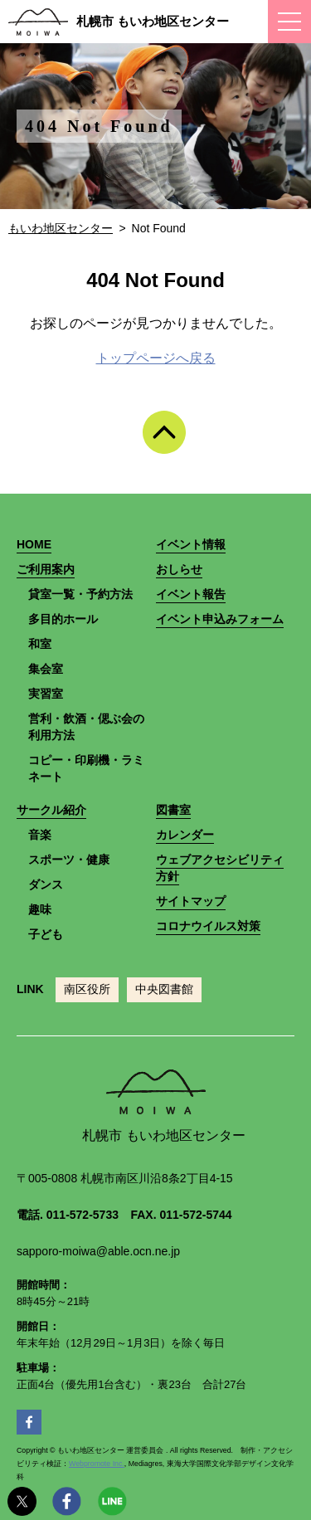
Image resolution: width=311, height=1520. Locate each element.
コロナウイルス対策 (208, 926)
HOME (34, 544)
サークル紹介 (51, 809)
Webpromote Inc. (96, 1463)
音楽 (39, 834)
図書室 (173, 809)
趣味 (39, 909)
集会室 (45, 668)
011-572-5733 (82, 1214)
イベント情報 (191, 544)
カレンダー (185, 834)
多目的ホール (63, 619)
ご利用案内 (46, 569)
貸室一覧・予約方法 (80, 594)
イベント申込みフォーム (220, 619)
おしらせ (179, 569)
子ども (45, 934)
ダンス (45, 884)
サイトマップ (191, 901)
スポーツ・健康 (68, 859)
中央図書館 (164, 989)
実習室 (45, 693)
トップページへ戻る (156, 358)
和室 (39, 643)
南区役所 (87, 989)
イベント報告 (191, 594)
